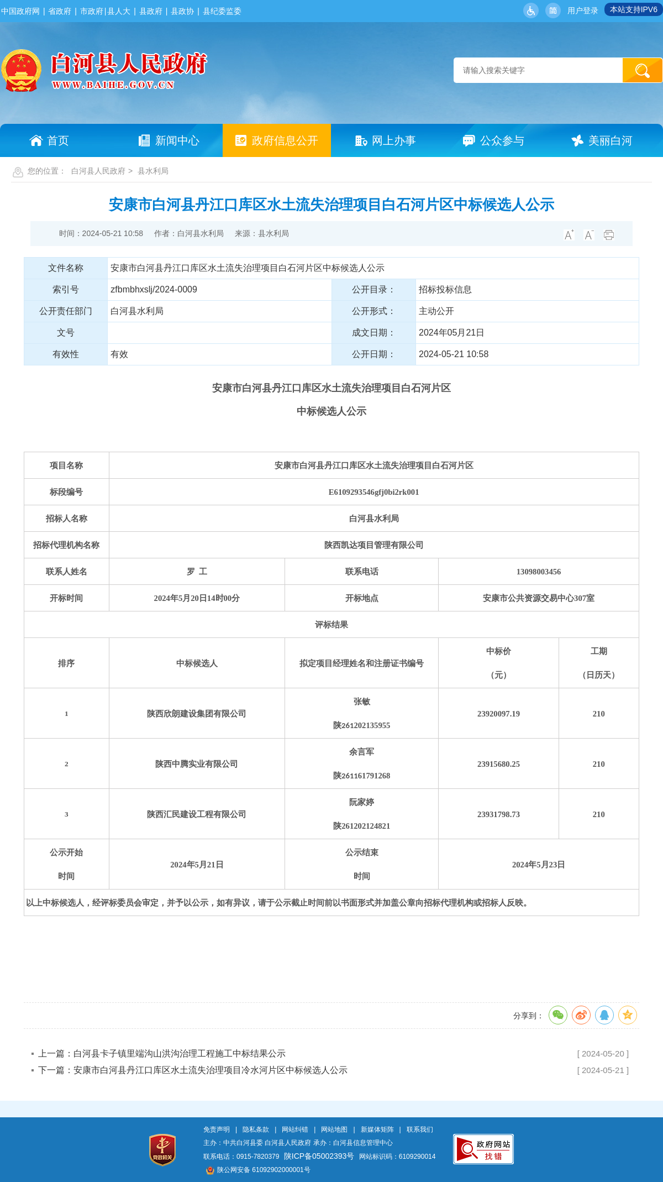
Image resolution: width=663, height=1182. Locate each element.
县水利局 (153, 170)
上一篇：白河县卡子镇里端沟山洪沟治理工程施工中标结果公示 (162, 1053)
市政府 (91, 11)
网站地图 (334, 1129)
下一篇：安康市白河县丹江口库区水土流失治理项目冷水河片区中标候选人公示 (193, 1070)
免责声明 (216, 1129)
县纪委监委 (222, 11)
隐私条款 (256, 1129)
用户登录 (582, 10)
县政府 (150, 11)
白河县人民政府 (98, 170)
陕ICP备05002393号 (319, 1156)
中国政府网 (20, 11)
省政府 (59, 11)
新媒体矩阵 (377, 1129)
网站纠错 (295, 1129)
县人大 (118, 11)
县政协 (182, 11)
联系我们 (420, 1129)
